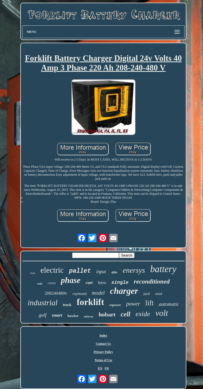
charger (124, 291)
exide (143, 314)
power (133, 303)
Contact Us (103, 344)
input (101, 271)
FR (107, 368)
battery (163, 269)
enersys (134, 270)
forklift (90, 302)
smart (57, 315)
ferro (102, 282)
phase (70, 280)
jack (146, 293)
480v (114, 272)
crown (52, 283)
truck (67, 305)
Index (103, 335)
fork (32, 273)
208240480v (56, 293)
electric (52, 270)
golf (43, 315)
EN (100, 368)
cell (125, 314)
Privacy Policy (103, 352)
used (158, 294)
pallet (80, 271)
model (98, 293)
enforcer (88, 316)
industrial (43, 302)
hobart (107, 314)
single (119, 282)
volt (161, 313)
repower (115, 305)
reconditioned (152, 281)
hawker (73, 316)
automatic (169, 304)
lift (149, 303)
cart (89, 282)
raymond (79, 293)
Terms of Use (103, 360)
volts (40, 283)
